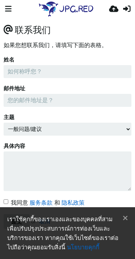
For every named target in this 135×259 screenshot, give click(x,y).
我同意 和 (44, 203)
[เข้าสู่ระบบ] (126, 9)
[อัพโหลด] (113, 9)
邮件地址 (14, 88)
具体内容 (14, 146)
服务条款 (41, 203)
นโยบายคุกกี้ (83, 247)
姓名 (9, 60)
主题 (9, 117)
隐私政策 (73, 203)
